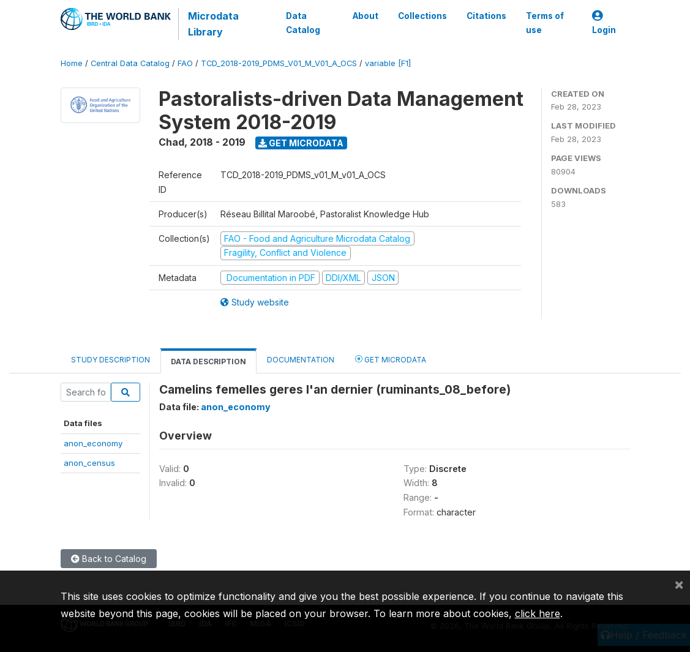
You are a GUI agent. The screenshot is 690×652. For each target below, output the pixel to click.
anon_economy (93, 443)
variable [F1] (388, 63)
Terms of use (545, 22)
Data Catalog (303, 22)
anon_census (89, 463)
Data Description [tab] (208, 361)
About (365, 16)
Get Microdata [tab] (390, 359)
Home (72, 63)
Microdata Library (213, 24)
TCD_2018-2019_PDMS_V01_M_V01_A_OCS (279, 63)
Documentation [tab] (300, 359)
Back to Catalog (108, 558)
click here (537, 613)
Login (604, 23)
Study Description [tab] (110, 359)
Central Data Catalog (130, 63)
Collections (422, 16)
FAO (185, 63)
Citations (486, 16)
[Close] (679, 584)
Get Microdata (300, 143)
